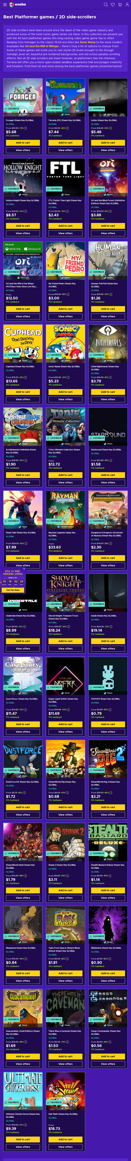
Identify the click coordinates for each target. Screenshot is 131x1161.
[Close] (24, 568)
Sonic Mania (87, 42)
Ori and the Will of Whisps (42, 46)
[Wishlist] (112, 4)
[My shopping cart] (120, 4)
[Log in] (127, 4)
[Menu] (4, 4)
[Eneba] (17, 4)
